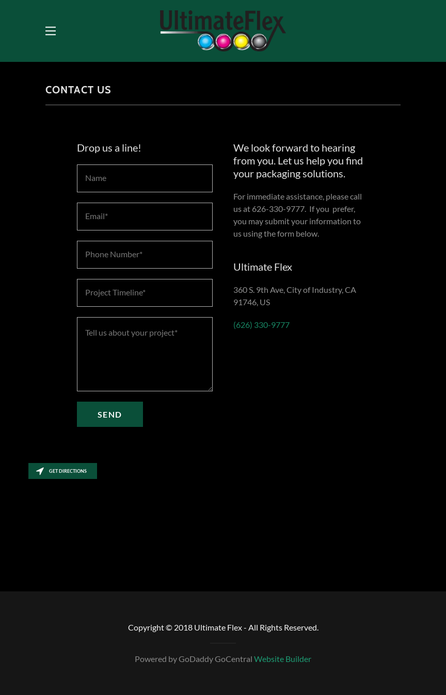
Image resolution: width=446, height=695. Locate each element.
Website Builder (282, 659)
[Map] (223, 524)
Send (110, 414)
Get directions (61, 471)
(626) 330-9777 (261, 324)
